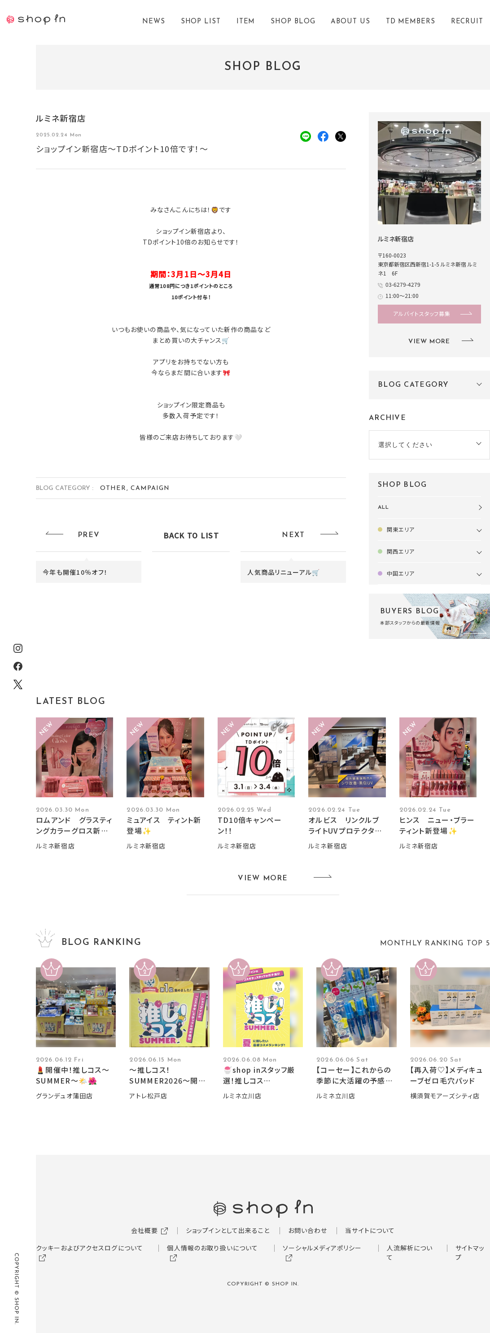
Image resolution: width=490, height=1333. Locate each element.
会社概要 (144, 1230)
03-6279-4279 (402, 284)
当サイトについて (370, 1230)
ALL (383, 507)
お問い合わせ (308, 1230)
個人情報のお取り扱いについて (212, 1247)
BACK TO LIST (191, 535)
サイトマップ (470, 1252)
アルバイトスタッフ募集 (422, 313)
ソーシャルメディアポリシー (322, 1247)
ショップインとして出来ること (228, 1230)
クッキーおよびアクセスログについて (89, 1247)
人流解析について (410, 1252)
